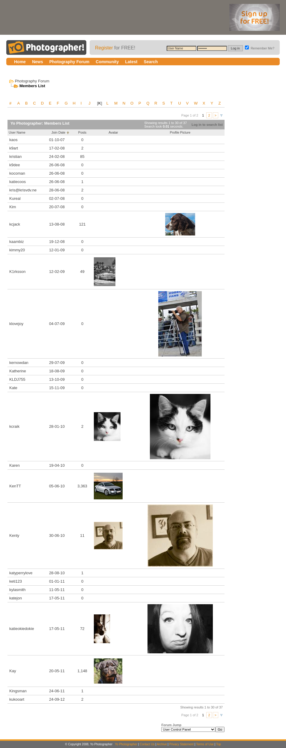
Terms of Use (205, 744)
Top (218, 744)
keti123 (15, 581)
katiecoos (17, 181)
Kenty (14, 535)
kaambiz (16, 241)
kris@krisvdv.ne (23, 190)
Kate (13, 388)
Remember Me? (259, 48)
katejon (15, 598)
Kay (12, 671)
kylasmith (17, 589)
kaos (13, 139)
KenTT (15, 486)
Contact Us (147, 744)
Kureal (15, 198)
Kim (12, 207)
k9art (13, 148)
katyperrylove (20, 573)
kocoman (17, 173)
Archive (162, 744)
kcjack (14, 224)
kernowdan (18, 362)
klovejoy (16, 323)
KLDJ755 (17, 379)
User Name (17, 132)
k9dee (14, 165)
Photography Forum (32, 81)
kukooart (16, 699)
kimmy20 (17, 250)
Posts (82, 132)
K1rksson (17, 271)
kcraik (14, 426)
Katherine (17, 371)
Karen (14, 465)
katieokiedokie (21, 628)
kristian (15, 156)
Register (104, 47)
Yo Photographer (126, 744)
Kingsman (18, 691)
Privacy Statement (181, 744)
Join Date (58, 132)
